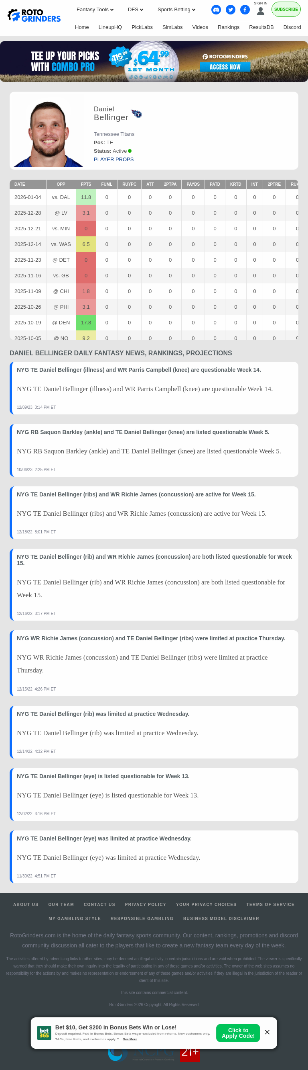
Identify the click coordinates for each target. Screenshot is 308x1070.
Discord (292, 27)
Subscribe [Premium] (286, 9)
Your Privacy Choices (206, 904)
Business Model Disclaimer (221, 918)
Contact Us (100, 904)
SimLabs (172, 27)
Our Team (61, 904)
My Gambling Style (75, 918)
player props (114, 159)
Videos (200, 27)
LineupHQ (110, 27)
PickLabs (142, 27)
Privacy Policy (145, 904)
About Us (25, 904)
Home (82, 27)
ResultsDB (261, 27)
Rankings (228, 27)
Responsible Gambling (142, 918)
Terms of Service (270, 904)
